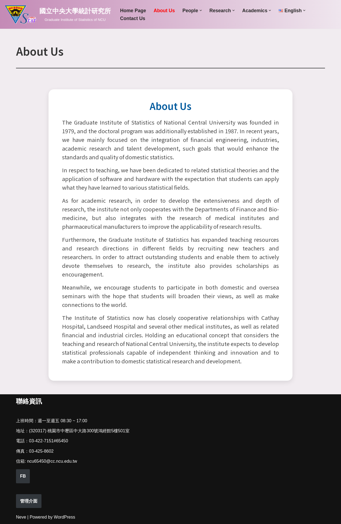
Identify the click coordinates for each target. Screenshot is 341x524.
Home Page (133, 10)
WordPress (64, 517)
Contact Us (132, 18)
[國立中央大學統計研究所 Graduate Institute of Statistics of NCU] (57, 14)
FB (23, 476)
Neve (21, 517)
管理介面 (28, 501)
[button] (201, 10)
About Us (164, 10)
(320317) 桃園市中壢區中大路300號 (63, 430)
